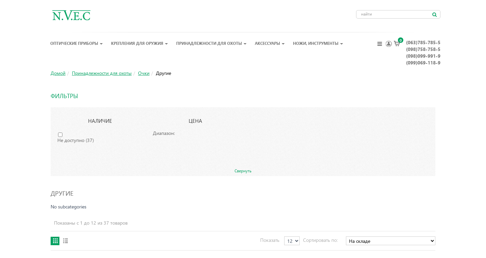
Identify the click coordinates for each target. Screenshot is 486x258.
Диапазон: (164, 133)
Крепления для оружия (139, 43)
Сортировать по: (320, 240)
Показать (269, 240)
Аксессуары (270, 43)
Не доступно (75, 140)
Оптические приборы (76, 43)
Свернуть (243, 170)
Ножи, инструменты (318, 43)
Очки (144, 73)
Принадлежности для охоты (211, 43)
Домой (58, 73)
